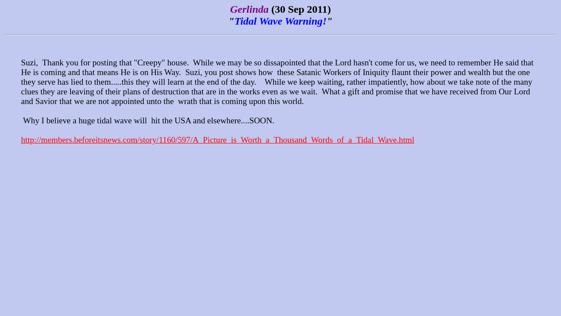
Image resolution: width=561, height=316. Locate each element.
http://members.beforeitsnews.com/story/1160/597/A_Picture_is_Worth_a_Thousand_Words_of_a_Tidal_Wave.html (217, 139)
